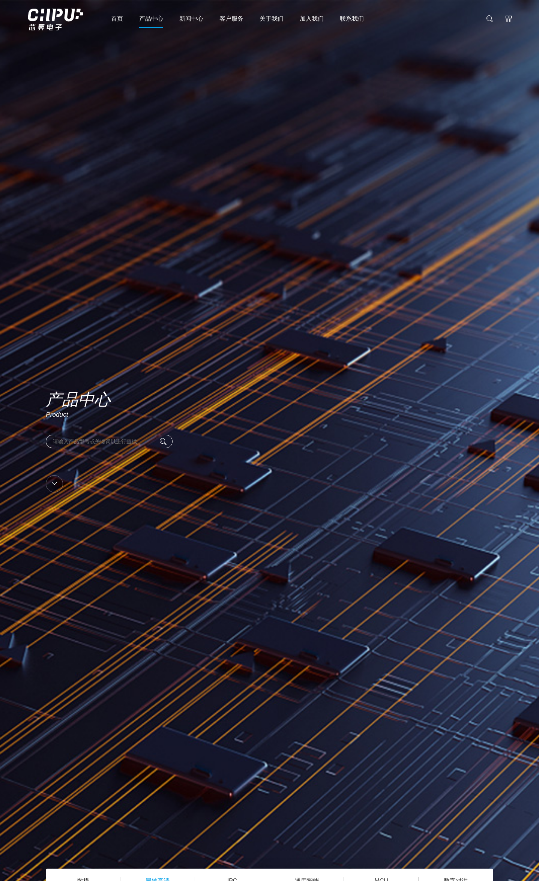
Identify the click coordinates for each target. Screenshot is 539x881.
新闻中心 (191, 18)
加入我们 (312, 18)
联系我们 (352, 18)
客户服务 (231, 18)
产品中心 (151, 18)
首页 (117, 18)
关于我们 (272, 18)
